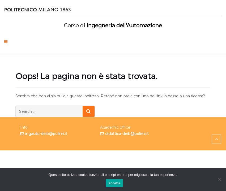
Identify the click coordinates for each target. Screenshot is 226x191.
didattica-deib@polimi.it (127, 133)
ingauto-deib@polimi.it (46, 133)
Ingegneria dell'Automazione (113, 25)
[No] (219, 179)
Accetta (114, 183)
